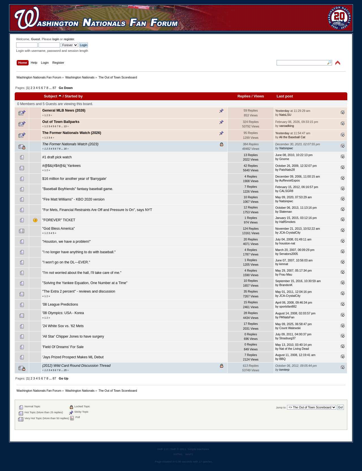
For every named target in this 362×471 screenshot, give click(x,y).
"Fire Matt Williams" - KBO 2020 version (73, 199)
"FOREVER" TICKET (59, 220)
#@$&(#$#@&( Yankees (61, 166)
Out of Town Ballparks (60, 122)
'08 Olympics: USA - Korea (63, 313)
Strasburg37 (287, 338)
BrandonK (286, 285)
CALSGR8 (286, 191)
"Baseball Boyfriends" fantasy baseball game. (77, 189)
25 (65, 370)
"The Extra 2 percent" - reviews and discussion (78, 291)
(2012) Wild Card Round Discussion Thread (76, 366)
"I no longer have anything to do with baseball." (79, 252)
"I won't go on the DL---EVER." (66, 262)
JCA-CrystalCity (290, 232)
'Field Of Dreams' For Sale (63, 347)
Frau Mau (285, 274)
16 (65, 148)
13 (65, 126)
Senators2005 (288, 253)
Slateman (285, 211)
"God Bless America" (58, 229)
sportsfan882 (288, 306)
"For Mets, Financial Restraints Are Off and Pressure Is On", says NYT (97, 210)
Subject (53, 96)
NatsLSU (285, 114)
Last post (285, 96)
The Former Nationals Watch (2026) (71, 133)
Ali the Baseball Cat (292, 137)
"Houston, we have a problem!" (66, 242)
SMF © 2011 (178, 449)
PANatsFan (286, 317)
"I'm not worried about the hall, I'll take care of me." (82, 273)
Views (259, 96)
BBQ (282, 359)
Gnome (284, 159)
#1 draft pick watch (57, 157)
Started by (74, 96)
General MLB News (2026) (63, 110)
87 (54, 87)
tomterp (284, 369)
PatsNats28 (287, 169)
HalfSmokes (287, 221)
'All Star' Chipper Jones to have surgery (73, 336)
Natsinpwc (286, 148)
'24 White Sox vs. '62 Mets (63, 326)
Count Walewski (290, 328)
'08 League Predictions (60, 304)
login (55, 39)
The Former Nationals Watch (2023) (70, 144)
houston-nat (287, 243)
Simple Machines (198, 449)
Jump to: (281, 407)
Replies (244, 96)
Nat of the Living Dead (294, 348)
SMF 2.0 (162, 449)
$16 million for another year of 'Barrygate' (74, 179)
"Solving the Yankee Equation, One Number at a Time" (85, 283)
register (69, 39)
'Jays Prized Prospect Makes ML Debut (73, 357)
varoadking (286, 125)
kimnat (283, 264)
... (51, 87)
